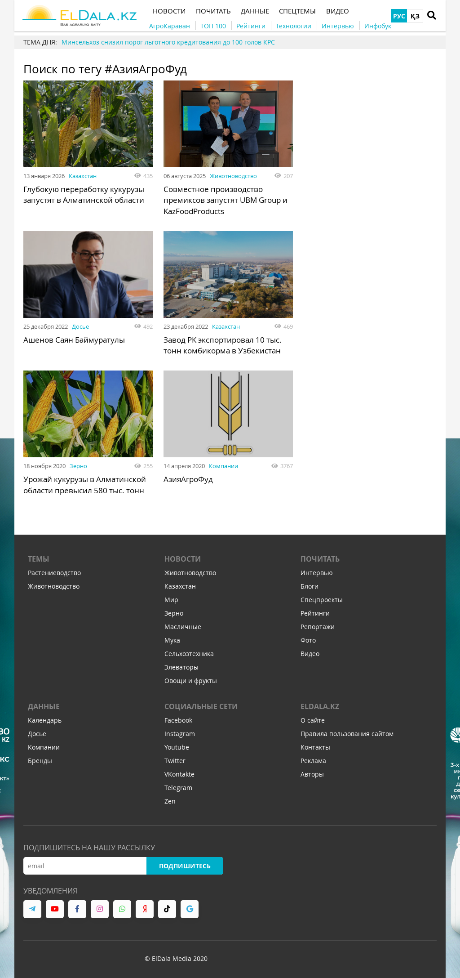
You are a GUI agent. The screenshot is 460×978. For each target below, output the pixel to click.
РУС (399, 16)
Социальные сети (201, 707)
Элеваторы (181, 668)
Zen (170, 802)
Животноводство (233, 176)
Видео (310, 654)
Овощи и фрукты (190, 681)
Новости (182, 560)
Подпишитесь (185, 866)
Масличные (182, 627)
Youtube (176, 748)
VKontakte (179, 775)
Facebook (178, 721)
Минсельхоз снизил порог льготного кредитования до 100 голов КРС (168, 42)
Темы (38, 560)
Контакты (315, 748)
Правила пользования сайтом (347, 734)
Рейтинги (315, 614)
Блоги (309, 587)
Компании (223, 465)
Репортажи (318, 627)
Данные (44, 707)
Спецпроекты (322, 600)
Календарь (45, 721)
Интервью (317, 573)
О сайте (313, 721)
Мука (172, 641)
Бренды (40, 761)
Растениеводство (54, 573)
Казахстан (83, 176)
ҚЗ (415, 16)
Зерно (78, 465)
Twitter (175, 761)
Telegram (178, 788)
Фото (308, 641)
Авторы (312, 775)
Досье (80, 326)
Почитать (320, 560)
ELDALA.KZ (320, 707)
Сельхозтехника (189, 654)
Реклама (313, 761)
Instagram (179, 734)
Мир (171, 600)
